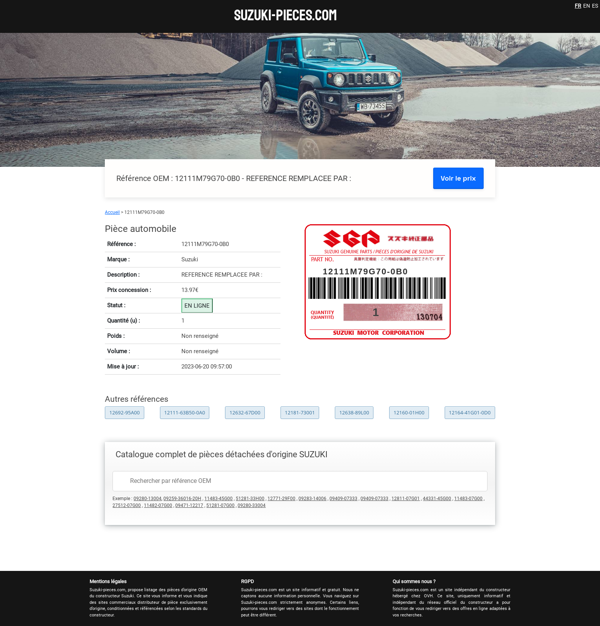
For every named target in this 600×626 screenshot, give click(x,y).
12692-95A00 (124, 412)
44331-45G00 (437, 498)
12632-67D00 (245, 412)
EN (586, 6)
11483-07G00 (468, 498)
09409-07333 (343, 498)
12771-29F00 (281, 498)
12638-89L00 (354, 412)
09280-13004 (147, 498)
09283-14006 (312, 498)
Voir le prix (458, 178)
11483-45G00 (218, 498)
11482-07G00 (158, 505)
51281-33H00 (250, 498)
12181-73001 (300, 412)
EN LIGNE (197, 305)
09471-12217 (189, 505)
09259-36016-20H (182, 498)
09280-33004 (252, 505)
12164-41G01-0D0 (470, 412)
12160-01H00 (408, 412)
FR (578, 6)
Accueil (112, 212)
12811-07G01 (405, 498)
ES (595, 6)
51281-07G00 (220, 505)
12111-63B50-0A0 (184, 412)
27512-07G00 (126, 505)
